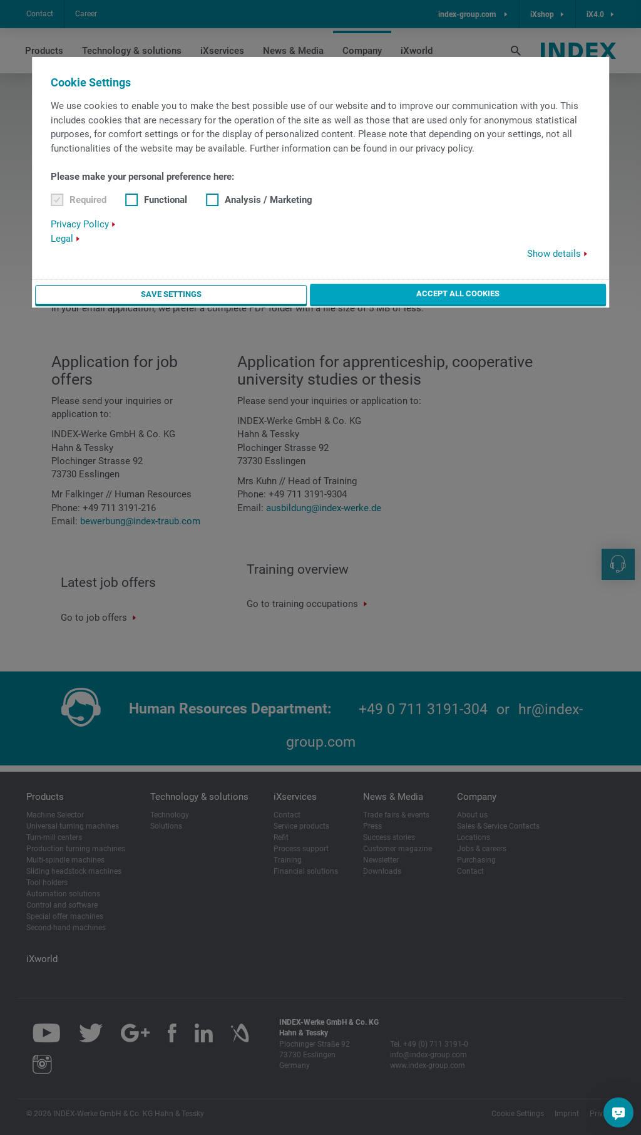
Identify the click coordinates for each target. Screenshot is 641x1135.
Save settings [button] (170, 294)
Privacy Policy (80, 224)
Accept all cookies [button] (458, 293)
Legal (62, 238)
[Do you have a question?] (618, 1112)
